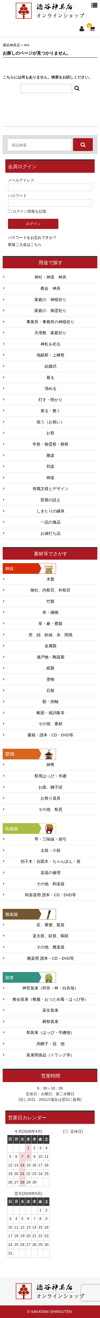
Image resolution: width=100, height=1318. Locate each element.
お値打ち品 (51, 533)
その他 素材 (50, 724)
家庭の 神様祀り (50, 300)
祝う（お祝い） (51, 422)
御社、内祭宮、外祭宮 (50, 590)
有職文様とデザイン (51, 489)
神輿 (50, 765)
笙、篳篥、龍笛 (51, 925)
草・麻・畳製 (50, 624)
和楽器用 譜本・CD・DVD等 (50, 895)
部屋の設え (51, 500)
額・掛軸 (50, 701)
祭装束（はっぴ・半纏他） (50, 1032)
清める (51, 388)
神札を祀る (51, 344)
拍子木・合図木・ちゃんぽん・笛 (51, 861)
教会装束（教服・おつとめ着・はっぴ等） (51, 999)
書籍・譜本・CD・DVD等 (50, 735)
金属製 (51, 646)
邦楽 (50, 466)
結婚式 (51, 366)
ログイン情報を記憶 (27, 211)
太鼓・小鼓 (51, 850)
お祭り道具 (51, 798)
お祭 (50, 433)
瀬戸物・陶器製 (51, 657)
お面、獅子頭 (50, 787)
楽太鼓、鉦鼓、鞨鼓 (51, 936)
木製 (50, 579)
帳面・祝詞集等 (51, 713)
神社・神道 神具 (50, 277)
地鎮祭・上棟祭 (51, 355)
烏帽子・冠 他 (51, 1044)
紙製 (50, 668)
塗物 (50, 679)
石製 (50, 690)
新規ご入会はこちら (25, 244)
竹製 (50, 601)
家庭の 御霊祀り (50, 310)
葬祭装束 (50, 1021)
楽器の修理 (51, 873)
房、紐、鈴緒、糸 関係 (51, 635)
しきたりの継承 (51, 511)
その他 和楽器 (51, 884)
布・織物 (50, 612)
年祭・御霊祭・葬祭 (51, 444)
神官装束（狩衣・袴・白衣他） (50, 988)
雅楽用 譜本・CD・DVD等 (50, 958)
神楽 (50, 478)
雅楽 (50, 455)
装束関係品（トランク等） (50, 1055)
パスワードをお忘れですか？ (32, 237)
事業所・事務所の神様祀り (50, 322)
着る (50, 377)
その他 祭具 (50, 809)
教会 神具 (51, 288)
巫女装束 (50, 1010)
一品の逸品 (51, 522)
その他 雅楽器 (51, 947)
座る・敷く (51, 411)
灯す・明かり (50, 400)
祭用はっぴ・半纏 (50, 776)
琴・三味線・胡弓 (50, 839)
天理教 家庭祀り (50, 333)
